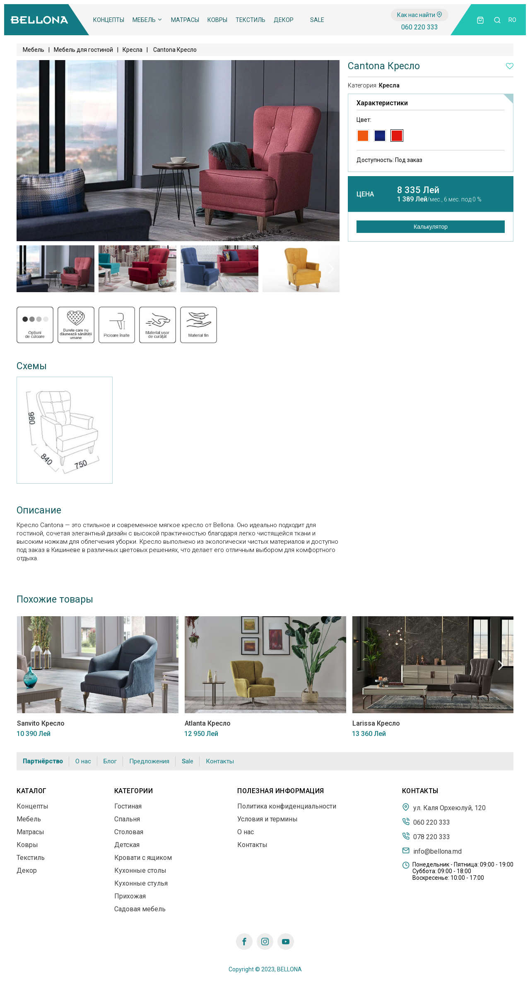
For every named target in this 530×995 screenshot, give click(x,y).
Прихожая (130, 896)
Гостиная (128, 806)
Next (331, 268)
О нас (83, 761)
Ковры (217, 20)
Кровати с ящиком (143, 858)
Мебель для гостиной (83, 49)
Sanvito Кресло (40, 723)
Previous (25, 268)
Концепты (108, 20)
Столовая (128, 832)
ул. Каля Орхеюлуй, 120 (444, 807)
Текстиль (250, 20)
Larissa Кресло (376, 723)
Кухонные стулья (141, 883)
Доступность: (389, 160)
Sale (317, 20)
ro (512, 20)
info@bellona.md (432, 851)
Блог (110, 761)
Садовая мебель (140, 909)
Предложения (149, 761)
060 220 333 (419, 27)
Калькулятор (431, 226)
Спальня (127, 819)
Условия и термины (267, 819)
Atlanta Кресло (207, 723)
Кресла (132, 49)
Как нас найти (419, 15)
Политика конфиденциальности (286, 806)
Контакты (220, 761)
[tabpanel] (55, 268)
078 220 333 (426, 836)
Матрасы (185, 20)
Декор (284, 20)
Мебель (147, 20)
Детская (127, 845)
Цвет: (364, 119)
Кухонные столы (140, 870)
